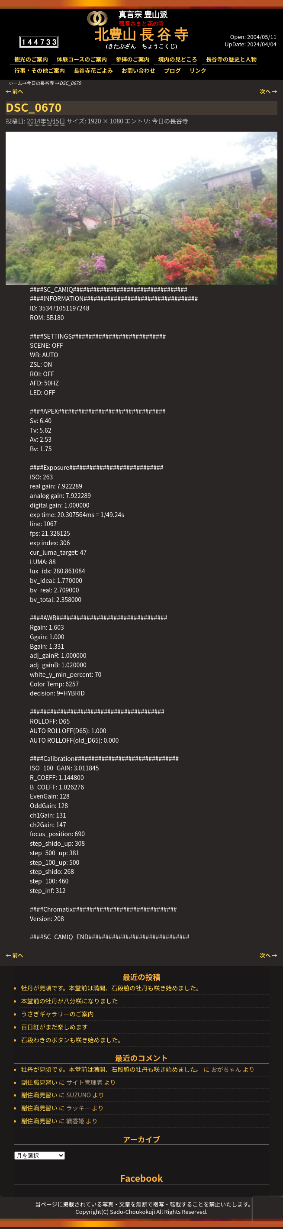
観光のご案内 (31, 59)
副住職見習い (39, 1082)
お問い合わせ (138, 70)
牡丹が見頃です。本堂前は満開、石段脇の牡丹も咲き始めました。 (112, 988)
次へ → (268, 91)
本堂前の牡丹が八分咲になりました (69, 1001)
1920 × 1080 (105, 120)
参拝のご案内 (132, 59)
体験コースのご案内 (82, 59)
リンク (198, 70)
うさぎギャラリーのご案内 (57, 1014)
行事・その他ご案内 (39, 70)
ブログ (172, 70)
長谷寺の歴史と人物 (231, 59)
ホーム (15, 83)
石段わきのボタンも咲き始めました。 (72, 1040)
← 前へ (14, 91)
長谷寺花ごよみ (93, 70)
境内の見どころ (177, 59)
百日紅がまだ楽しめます (54, 1027)
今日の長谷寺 (40, 83)
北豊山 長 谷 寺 (141, 34)
